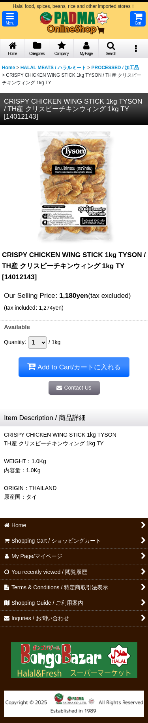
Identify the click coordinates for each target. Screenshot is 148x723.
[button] (10, 18)
